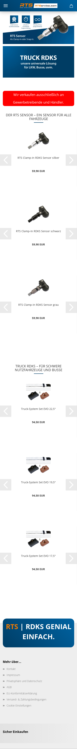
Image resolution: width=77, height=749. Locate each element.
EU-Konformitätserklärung (22, 693)
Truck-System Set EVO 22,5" (38, 409)
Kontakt (11, 669)
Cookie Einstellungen (19, 705)
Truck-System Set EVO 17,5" (38, 556)
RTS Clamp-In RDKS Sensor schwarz (38, 231)
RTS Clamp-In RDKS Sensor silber (38, 158)
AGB (9, 687)
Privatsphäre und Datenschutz (24, 681)
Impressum (13, 675)
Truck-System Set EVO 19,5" (38, 482)
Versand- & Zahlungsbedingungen (26, 699)
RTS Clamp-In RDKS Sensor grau (38, 305)
